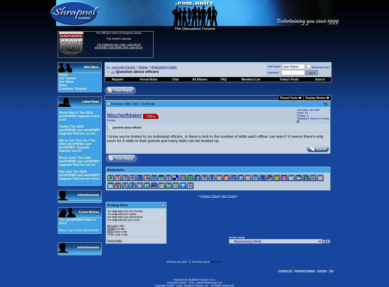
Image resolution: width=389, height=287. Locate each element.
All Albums (199, 79)
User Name (274, 66)
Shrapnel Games (304, 270)
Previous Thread (209, 196)
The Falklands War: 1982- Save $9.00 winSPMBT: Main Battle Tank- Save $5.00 (119, 46)
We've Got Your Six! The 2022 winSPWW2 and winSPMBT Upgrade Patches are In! (77, 145)
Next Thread (228, 196)
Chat (175, 79)
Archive (322, 270)
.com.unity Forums (123, 67)
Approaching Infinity (164, 67)
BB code (112, 226)
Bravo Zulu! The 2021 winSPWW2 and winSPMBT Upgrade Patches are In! (79, 161)
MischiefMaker (124, 115)
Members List (250, 79)
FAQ (224, 79)
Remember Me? (318, 67)
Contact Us (285, 270)
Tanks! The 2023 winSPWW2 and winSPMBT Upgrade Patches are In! (79, 130)
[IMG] (110, 231)
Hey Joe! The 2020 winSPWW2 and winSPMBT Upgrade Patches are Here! (79, 175)
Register (117, 79)
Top (331, 270)
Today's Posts (289, 79)
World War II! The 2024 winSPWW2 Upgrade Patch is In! (79, 116)
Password (273, 72)
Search (320, 79)
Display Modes (315, 98)
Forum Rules (114, 240)
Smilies (111, 228)
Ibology (143, 67)
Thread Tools (289, 98)
